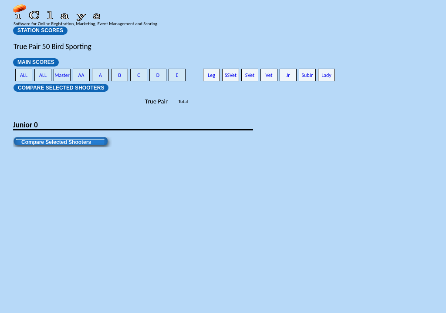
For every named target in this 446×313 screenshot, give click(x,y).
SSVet (231, 75)
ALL (23, 75)
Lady (326, 75)
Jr (288, 75)
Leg (211, 75)
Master (62, 75)
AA (81, 75)
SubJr (307, 75)
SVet (250, 75)
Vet (268, 75)
